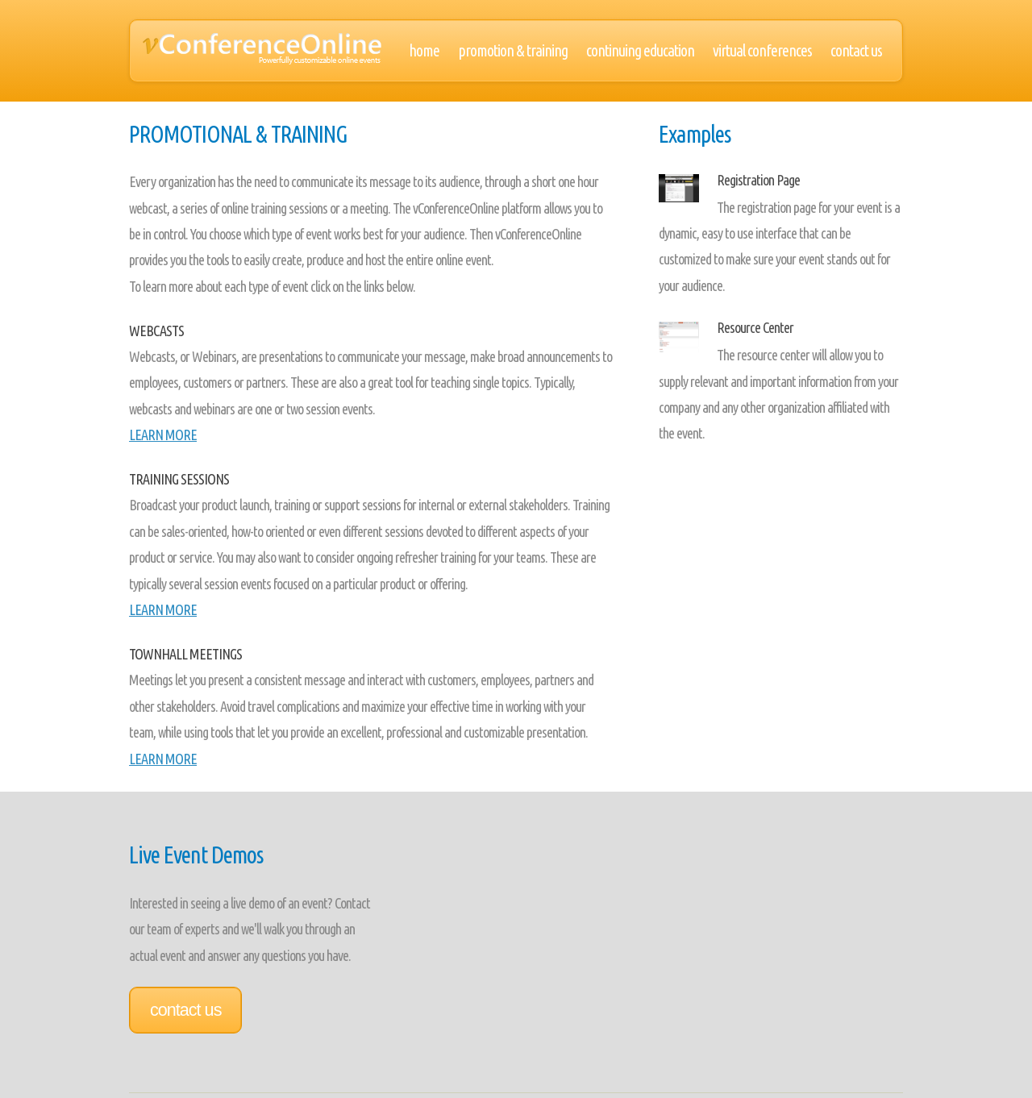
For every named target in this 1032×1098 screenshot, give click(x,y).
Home (424, 51)
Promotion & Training (513, 51)
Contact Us (856, 51)
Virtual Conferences (762, 51)
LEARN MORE (163, 434)
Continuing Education (640, 51)
